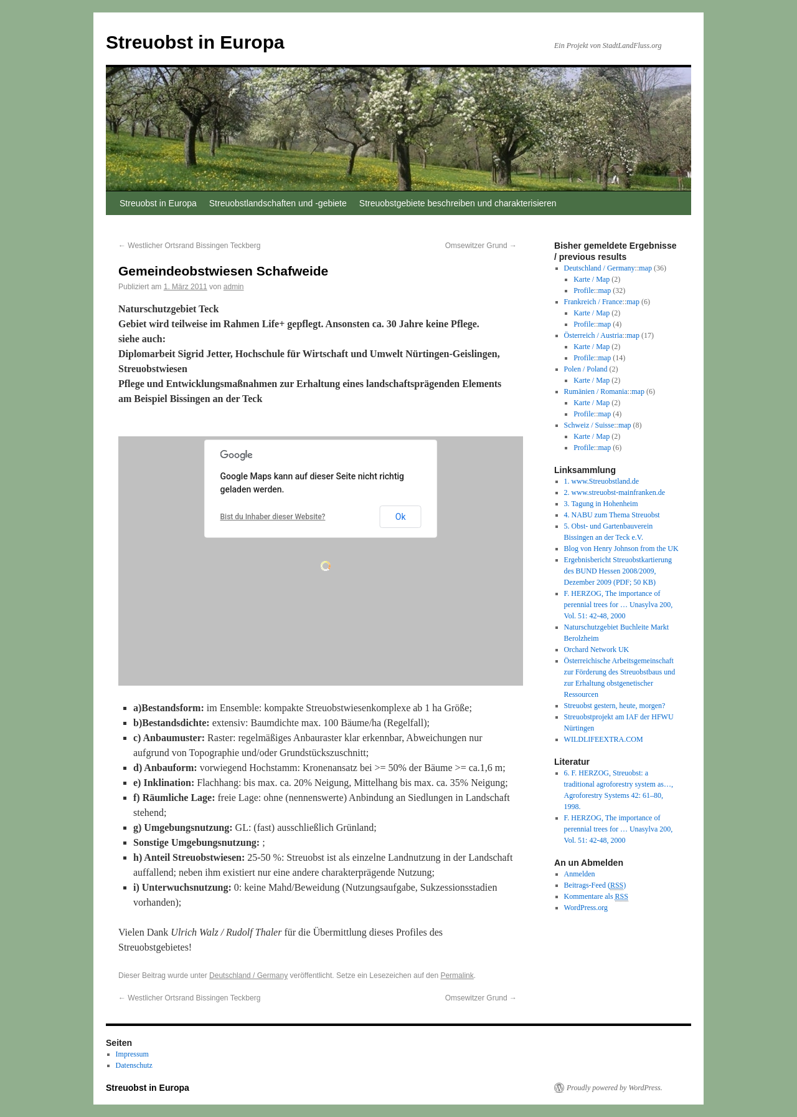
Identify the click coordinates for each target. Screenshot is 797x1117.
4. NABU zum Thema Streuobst (612, 515)
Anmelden (579, 874)
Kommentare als (596, 896)
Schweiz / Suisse (589, 425)
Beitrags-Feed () (595, 885)
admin (234, 286)
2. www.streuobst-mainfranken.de (615, 492)
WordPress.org (586, 907)
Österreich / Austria (593, 335)
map (645, 268)
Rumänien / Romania (596, 391)
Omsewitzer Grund (481, 245)
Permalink (456, 975)
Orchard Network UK (597, 649)
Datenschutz (134, 1065)
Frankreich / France (593, 301)
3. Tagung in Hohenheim (601, 503)
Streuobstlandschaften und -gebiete (278, 203)
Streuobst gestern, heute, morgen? (615, 705)
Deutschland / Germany (248, 975)
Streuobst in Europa (195, 42)
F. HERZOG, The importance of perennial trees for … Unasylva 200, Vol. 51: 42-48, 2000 (618, 604)
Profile (583, 290)
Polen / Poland (586, 369)
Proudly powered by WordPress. (615, 1087)
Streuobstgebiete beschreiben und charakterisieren (458, 203)
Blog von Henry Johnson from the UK (621, 548)
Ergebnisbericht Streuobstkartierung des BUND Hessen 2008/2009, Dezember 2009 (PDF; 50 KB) (618, 571)
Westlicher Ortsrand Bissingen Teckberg (189, 245)
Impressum (132, 1054)
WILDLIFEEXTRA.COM (603, 739)
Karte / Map (591, 279)
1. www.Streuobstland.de (601, 481)
